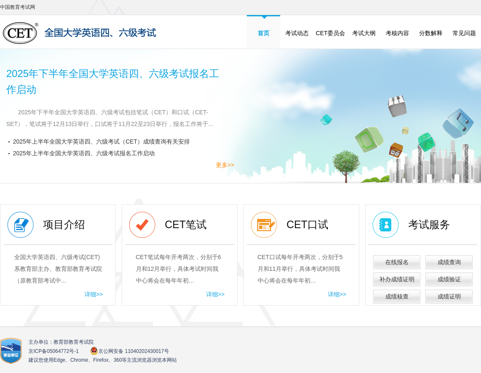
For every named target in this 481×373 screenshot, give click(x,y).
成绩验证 (449, 279)
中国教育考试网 (17, 7)
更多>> (225, 165)
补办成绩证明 (396, 279)
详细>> (93, 294)
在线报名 (397, 262)
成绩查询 (449, 262)
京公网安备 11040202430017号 (129, 351)
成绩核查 (397, 296)
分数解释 (431, 33)
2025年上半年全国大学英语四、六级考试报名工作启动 (84, 153)
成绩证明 (449, 296)
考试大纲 (364, 33)
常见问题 (464, 33)
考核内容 (397, 33)
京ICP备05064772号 (53, 351)
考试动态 (297, 33)
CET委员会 (330, 33)
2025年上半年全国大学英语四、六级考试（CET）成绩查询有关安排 (101, 141)
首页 (263, 33)
